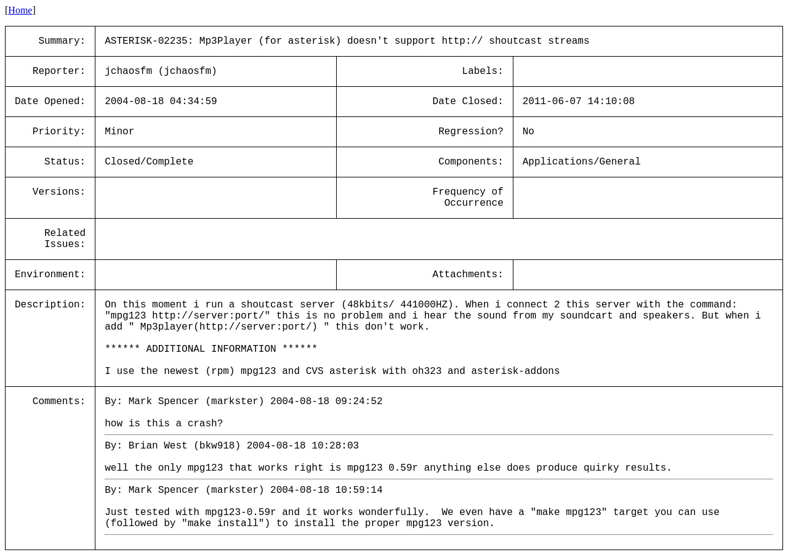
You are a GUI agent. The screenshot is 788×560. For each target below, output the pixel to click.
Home (20, 10)
